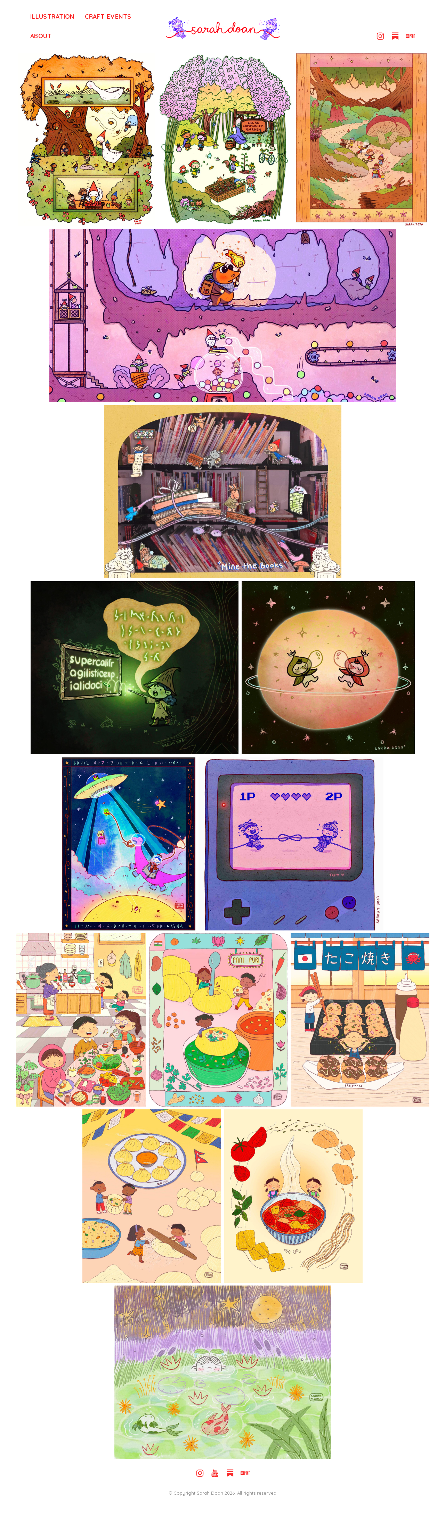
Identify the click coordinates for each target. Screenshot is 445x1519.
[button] (380, 36)
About (41, 36)
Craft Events (108, 16)
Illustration (52, 16)
